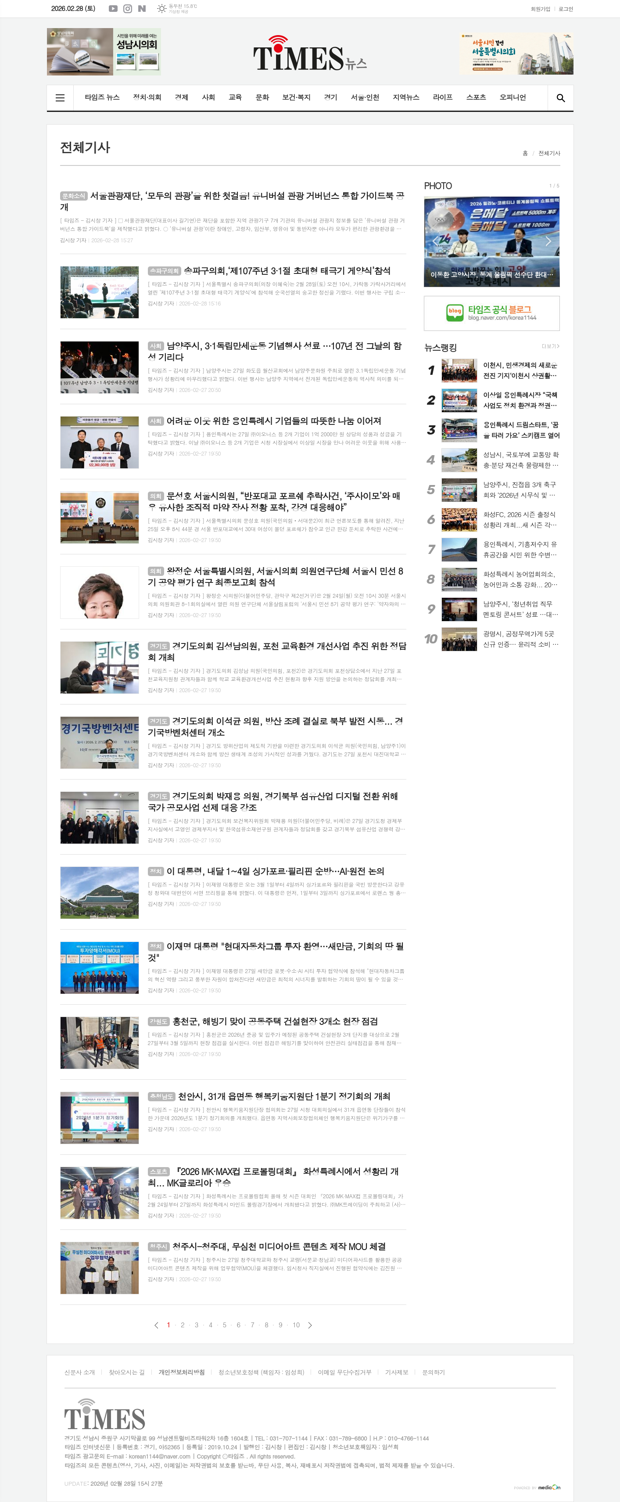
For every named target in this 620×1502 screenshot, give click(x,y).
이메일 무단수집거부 (344, 1372)
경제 (181, 97)
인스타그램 (127, 8)
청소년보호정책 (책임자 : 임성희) (261, 1372)
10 (296, 1324)
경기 (330, 97)
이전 (156, 1325)
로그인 (566, 8)
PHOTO (438, 185)
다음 (310, 1325)
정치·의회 (147, 97)
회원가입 (541, 8)
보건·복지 (296, 97)
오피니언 (513, 97)
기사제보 (397, 1372)
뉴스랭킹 (440, 347)
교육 (235, 97)
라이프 (442, 97)
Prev (435, 241)
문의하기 (433, 1372)
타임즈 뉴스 (102, 97)
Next (548, 241)
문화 (262, 97)
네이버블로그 (142, 8)
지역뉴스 (406, 97)
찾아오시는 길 (126, 1372)
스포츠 (476, 97)
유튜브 (113, 8)
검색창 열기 (560, 98)
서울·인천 (365, 97)
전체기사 (549, 153)
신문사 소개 (80, 1372)
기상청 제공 (178, 11)
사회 (208, 97)
